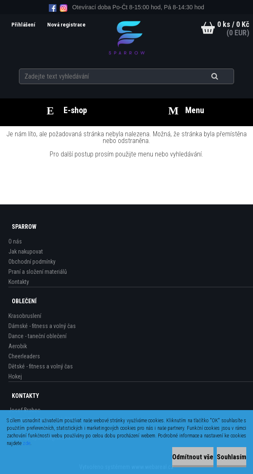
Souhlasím (231, 457)
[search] (225, 77)
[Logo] (126, 37)
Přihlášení (24, 24)
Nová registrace (66, 24)
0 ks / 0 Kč (233, 24)
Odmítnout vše (192, 457)
